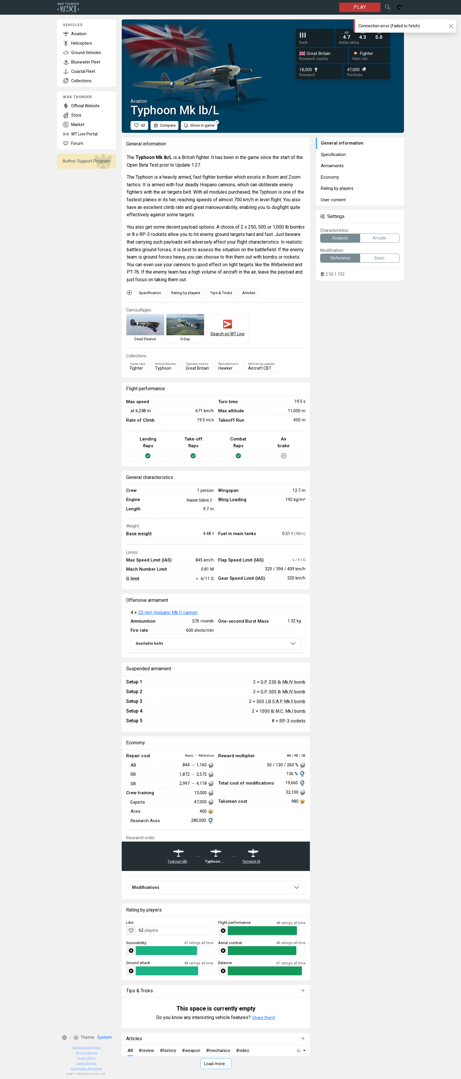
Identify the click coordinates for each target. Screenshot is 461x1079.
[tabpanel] (215, 632)
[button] (64, 1038)
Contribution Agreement (86, 1068)
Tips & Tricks (221, 293)
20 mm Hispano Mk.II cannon (168, 612)
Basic (380, 258)
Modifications (145, 887)
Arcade (379, 238)
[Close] (451, 26)
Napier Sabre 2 (199, 499)
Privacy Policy (86, 1058)
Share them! (263, 1017)
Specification (150, 293)
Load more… (216, 1063)
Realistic (340, 238)
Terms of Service (86, 1052)
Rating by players (185, 293)
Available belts (149, 643)
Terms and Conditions (86, 1047)
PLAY (360, 7)
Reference (340, 258)
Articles (248, 293)
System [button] (104, 1037)
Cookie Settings (86, 1063)
